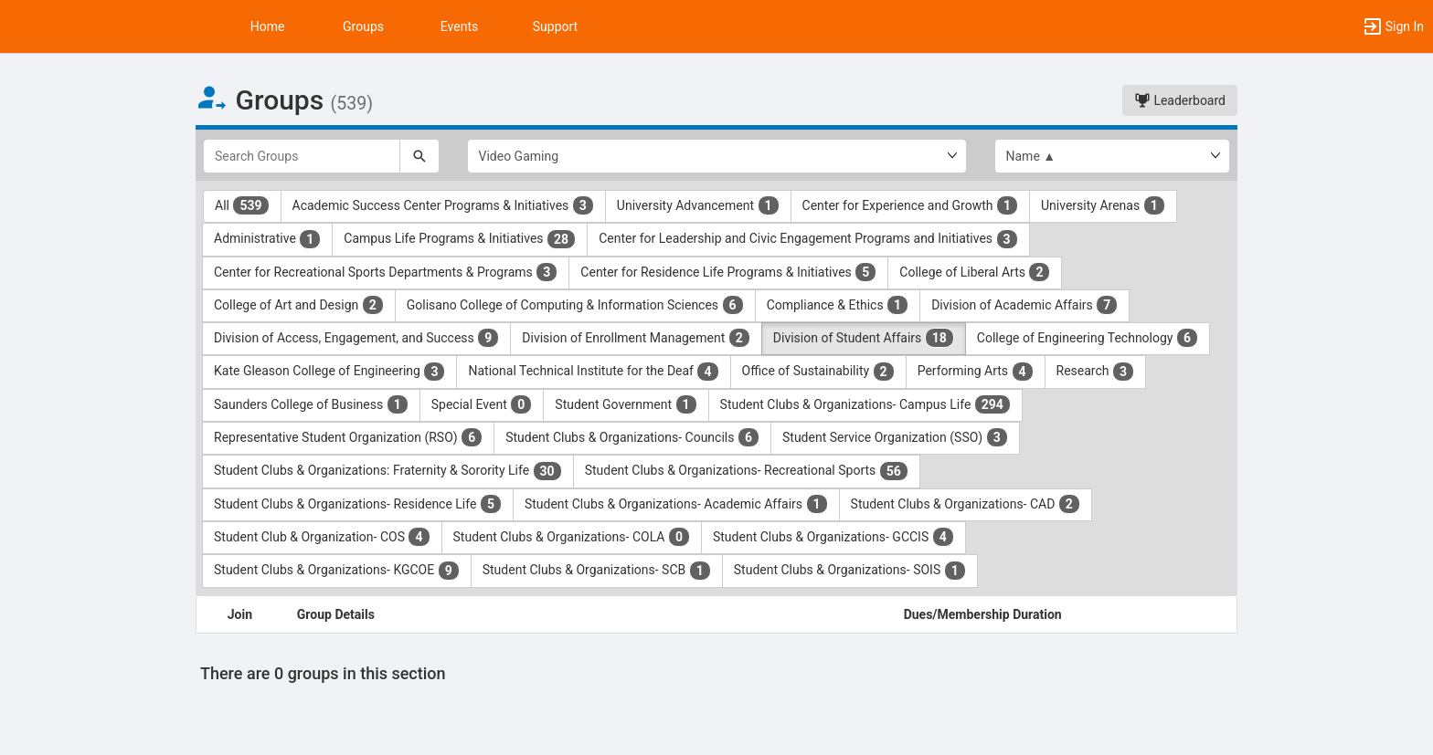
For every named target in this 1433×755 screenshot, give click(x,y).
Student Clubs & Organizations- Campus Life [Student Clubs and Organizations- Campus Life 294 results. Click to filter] (865, 404)
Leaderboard (1180, 100)
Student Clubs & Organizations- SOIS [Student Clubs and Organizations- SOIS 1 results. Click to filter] (850, 571)
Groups (363, 26)
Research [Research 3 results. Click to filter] (1095, 372)
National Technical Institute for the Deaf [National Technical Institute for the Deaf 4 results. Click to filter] (593, 372)
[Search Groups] (301, 156)
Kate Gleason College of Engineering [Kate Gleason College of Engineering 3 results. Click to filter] (329, 372)
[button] (1393, 26)
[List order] (1112, 156)
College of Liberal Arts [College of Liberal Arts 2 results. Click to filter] (974, 272)
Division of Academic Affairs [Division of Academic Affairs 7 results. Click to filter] (1024, 305)
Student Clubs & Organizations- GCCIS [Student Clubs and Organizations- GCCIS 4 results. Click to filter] (833, 537)
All (242, 205)
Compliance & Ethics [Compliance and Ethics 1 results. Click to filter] (838, 305)
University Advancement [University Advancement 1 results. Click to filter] (698, 205)
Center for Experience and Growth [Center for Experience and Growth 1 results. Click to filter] (910, 205)
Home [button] (267, 26)
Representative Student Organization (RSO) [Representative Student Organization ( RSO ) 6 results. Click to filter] (348, 437)
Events (459, 26)
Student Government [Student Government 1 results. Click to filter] (625, 404)
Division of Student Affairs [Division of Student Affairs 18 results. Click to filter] (863, 338)
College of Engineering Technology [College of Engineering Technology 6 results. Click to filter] (1087, 338)
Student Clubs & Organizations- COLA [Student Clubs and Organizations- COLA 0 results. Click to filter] (571, 537)
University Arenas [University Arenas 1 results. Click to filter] (1103, 205)
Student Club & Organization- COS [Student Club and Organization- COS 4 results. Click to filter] (322, 537)
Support (555, 26)
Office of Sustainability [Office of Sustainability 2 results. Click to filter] (818, 372)
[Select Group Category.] (717, 156)
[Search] (419, 156)
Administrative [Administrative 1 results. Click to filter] (267, 239)
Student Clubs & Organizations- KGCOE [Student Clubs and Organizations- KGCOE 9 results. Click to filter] (337, 571)
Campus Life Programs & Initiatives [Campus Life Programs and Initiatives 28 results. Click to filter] (460, 239)
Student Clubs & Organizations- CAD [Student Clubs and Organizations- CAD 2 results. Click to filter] (965, 504)
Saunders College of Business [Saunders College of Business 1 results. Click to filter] (311, 404)
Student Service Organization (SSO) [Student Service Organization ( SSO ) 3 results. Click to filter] (895, 437)
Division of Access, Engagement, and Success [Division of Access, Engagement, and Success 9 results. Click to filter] (356, 338)
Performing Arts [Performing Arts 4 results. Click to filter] (976, 372)
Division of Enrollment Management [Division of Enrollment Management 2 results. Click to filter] (636, 338)
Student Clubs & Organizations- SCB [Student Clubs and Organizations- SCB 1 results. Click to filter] (597, 571)
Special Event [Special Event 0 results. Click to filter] (482, 404)
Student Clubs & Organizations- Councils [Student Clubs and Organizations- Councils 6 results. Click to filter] (632, 437)
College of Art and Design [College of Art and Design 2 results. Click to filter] (299, 305)
